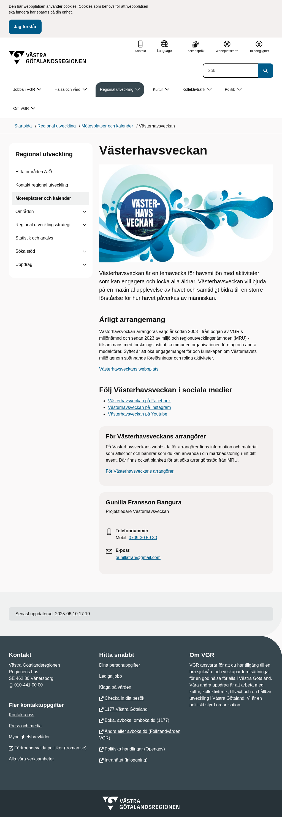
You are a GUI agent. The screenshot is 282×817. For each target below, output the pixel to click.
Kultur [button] (161, 89)
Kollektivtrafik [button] (197, 89)
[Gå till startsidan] (47, 58)
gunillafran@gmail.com (138, 557)
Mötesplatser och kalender (43, 198)
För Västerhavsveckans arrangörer (139, 471)
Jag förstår (25, 26)
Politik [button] (233, 89)
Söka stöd (25, 251)
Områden (24, 211)
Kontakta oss (21, 714)
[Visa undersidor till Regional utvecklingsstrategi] (84, 225)
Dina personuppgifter (119, 665)
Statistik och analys (34, 238)
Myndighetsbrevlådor (29, 736)
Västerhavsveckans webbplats (128, 369)
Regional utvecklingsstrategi (42, 224)
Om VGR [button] (24, 108)
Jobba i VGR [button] (27, 89)
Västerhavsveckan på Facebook (139, 400)
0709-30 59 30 (143, 537)
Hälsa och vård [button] (70, 89)
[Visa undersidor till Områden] (84, 211)
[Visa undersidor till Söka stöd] (84, 251)
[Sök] (230, 70)
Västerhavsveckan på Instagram (139, 407)
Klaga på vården (115, 687)
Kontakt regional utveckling (41, 185)
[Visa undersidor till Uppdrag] (84, 264)
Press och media (25, 725)
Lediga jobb (110, 676)
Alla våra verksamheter (31, 759)
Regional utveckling (44, 154)
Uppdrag (23, 264)
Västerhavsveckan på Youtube (137, 414)
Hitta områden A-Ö (33, 171)
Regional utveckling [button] (120, 89)
